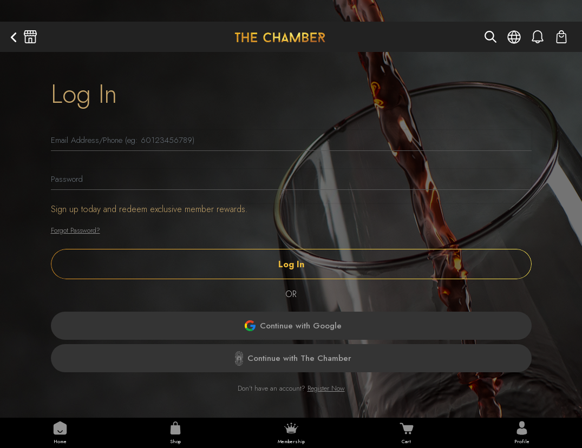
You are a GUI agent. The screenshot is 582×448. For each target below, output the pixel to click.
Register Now (326, 388)
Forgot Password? (75, 230)
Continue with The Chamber (293, 358)
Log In (291, 264)
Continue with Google (293, 326)
